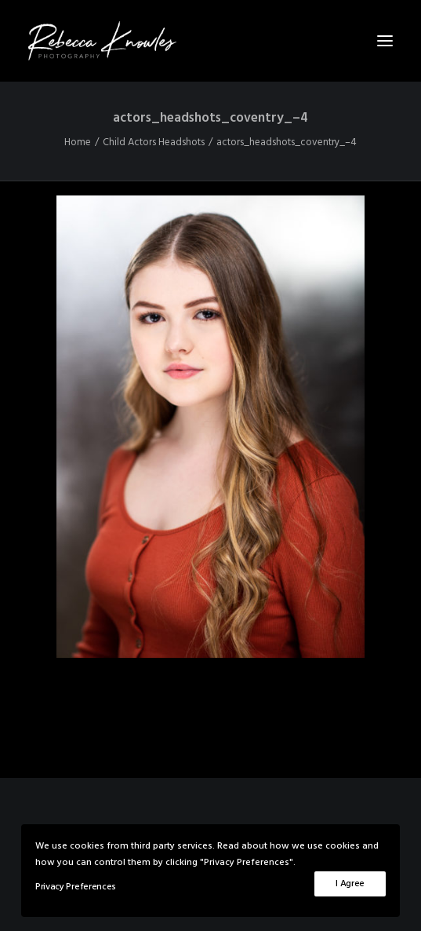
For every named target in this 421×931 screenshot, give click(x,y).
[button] (385, 41)
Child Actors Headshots (154, 142)
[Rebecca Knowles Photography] (210, 40)
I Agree (350, 884)
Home (77, 142)
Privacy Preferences (75, 887)
